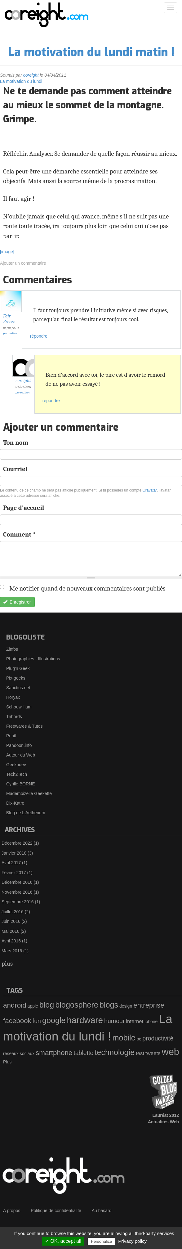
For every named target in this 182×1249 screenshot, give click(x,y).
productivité (157, 1038)
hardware (85, 1020)
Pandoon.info (19, 745)
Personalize (101, 1241)
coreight (31, 75)
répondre (38, 336)
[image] (7, 251)
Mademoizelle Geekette (29, 793)
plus (7, 963)
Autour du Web (20, 755)
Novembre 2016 (17, 892)
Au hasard (102, 1210)
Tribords (14, 716)
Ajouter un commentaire (23, 263)
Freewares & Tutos (24, 726)
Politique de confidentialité (56, 1210)
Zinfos (12, 649)
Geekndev (16, 764)
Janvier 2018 (14, 853)
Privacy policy (132, 1241)
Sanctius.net (18, 687)
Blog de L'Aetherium (25, 812)
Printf (11, 735)
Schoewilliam (19, 706)
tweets (153, 1053)
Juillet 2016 (13, 911)
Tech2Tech (16, 774)
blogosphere (76, 1004)
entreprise (148, 1005)
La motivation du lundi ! (22, 81)
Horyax (13, 697)
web (170, 1051)
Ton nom (15, 442)
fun (37, 1021)
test (140, 1053)
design (125, 1006)
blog (46, 1004)
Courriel (15, 469)
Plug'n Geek (18, 668)
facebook (17, 1021)
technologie (115, 1052)
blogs (109, 1004)
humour (114, 1021)
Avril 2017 (11, 862)
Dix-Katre (15, 803)
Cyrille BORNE (20, 783)
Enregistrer (17, 602)
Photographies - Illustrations (33, 658)
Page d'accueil (23, 507)
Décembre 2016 (17, 882)
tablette (83, 1052)
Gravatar (149, 490)
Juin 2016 (11, 921)
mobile (123, 1037)
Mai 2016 (11, 931)
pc (139, 1038)
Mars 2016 (12, 950)
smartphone (54, 1053)
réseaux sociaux (18, 1053)
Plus (7, 1061)
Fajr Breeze (9, 318)
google (54, 1020)
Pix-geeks (15, 678)
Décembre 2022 (17, 843)
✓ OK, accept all (63, 1241)
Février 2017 (14, 872)
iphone (151, 1021)
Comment (19, 534)
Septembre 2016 (18, 901)
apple (33, 1006)
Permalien (10, 333)
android (14, 1005)
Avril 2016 (11, 940)
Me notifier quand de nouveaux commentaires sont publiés (86, 588)
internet (134, 1021)
